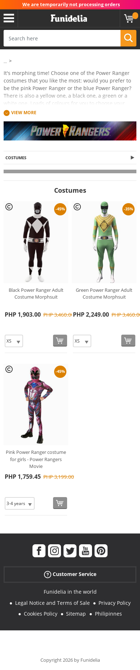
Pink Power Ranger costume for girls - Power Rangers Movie (36, 459)
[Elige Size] (14, 341)
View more (23, 113)
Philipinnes (108, 613)
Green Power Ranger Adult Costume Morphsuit (104, 293)
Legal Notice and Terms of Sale (52, 602)
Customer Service (70, 574)
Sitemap (76, 613)
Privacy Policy (115, 602)
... (5, 61)
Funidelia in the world (70, 591)
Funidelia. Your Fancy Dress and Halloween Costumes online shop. (69, 18)
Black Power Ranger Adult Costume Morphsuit (36, 293)
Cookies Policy (40, 613)
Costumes (15, 157)
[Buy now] (60, 341)
